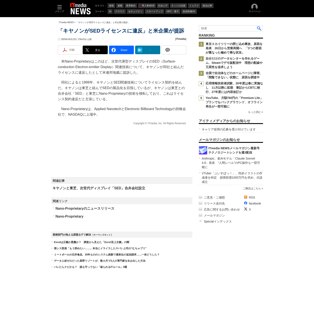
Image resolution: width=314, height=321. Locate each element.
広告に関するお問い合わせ (222, 209)
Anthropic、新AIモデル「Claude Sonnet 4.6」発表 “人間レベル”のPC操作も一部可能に (231, 163)
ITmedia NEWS (66, 22)
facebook (255, 203)
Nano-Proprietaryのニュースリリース (84, 208)
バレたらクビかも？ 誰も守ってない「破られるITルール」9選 (90, 267)
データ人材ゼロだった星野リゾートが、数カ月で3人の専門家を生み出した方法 (99, 260)
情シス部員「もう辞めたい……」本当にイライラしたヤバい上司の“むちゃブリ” (100, 248)
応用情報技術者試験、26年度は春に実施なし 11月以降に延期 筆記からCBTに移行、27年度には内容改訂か (234, 88)
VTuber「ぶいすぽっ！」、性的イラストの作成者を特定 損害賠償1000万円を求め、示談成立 (232, 178)
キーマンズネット (102, 235)
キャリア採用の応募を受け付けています (229, 129)
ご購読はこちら (252, 188)
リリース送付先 (214, 203)
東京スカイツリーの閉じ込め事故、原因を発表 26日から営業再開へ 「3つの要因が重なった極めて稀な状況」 (234, 48)
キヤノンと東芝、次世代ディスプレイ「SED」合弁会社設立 (98, 188)
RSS (252, 197)
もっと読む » (255, 111)
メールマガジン (214, 215)
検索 (259, 28)
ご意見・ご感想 (214, 197)
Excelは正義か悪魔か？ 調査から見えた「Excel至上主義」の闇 (91, 242)
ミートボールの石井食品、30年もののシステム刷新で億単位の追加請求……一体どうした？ (107, 254)
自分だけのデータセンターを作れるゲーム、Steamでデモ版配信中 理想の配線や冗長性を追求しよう (234, 63)
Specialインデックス (218, 221)
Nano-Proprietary (69, 216)
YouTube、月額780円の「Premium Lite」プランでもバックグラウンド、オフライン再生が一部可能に (234, 102)
